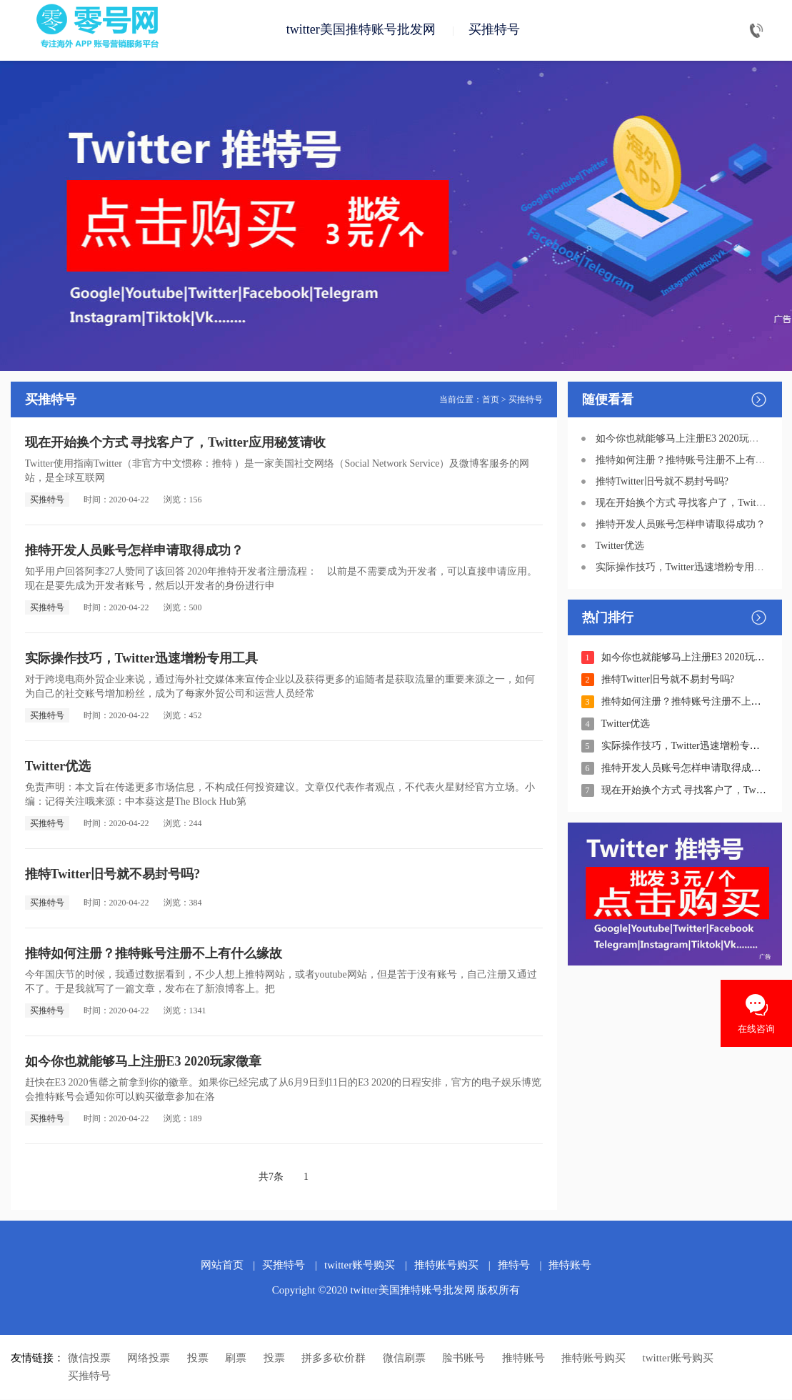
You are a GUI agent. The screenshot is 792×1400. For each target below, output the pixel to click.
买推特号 (494, 30)
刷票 (235, 1358)
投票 (198, 1358)
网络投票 (148, 1358)
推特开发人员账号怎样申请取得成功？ (134, 551)
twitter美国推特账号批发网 (361, 30)
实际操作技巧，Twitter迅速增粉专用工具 (142, 659)
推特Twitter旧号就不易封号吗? (113, 875)
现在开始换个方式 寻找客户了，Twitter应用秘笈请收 (175, 443)
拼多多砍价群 (333, 1358)
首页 (490, 400)
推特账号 (569, 1265)
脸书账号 (463, 1358)
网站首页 (222, 1265)
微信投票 (89, 1358)
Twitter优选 (58, 767)
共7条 (271, 1177)
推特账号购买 (446, 1265)
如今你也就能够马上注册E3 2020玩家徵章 (143, 1062)
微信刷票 (404, 1358)
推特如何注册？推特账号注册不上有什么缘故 (153, 954)
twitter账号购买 (359, 1265)
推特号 (514, 1265)
